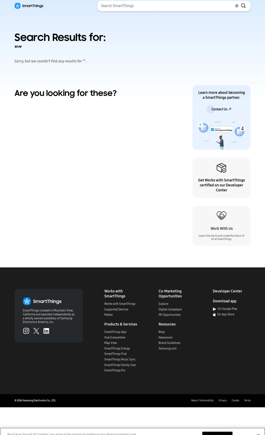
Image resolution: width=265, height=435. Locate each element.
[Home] (28, 6)
